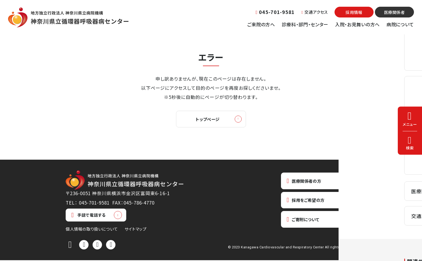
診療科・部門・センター (305, 24)
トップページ (207, 119)
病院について (400, 24)
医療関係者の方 (306, 181)
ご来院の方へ (261, 24)
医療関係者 (394, 12)
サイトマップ (136, 230)
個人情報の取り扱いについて (92, 230)
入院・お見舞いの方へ (357, 24)
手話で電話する (88, 216)
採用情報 (354, 12)
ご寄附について (305, 222)
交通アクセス (314, 12)
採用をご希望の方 (308, 202)
